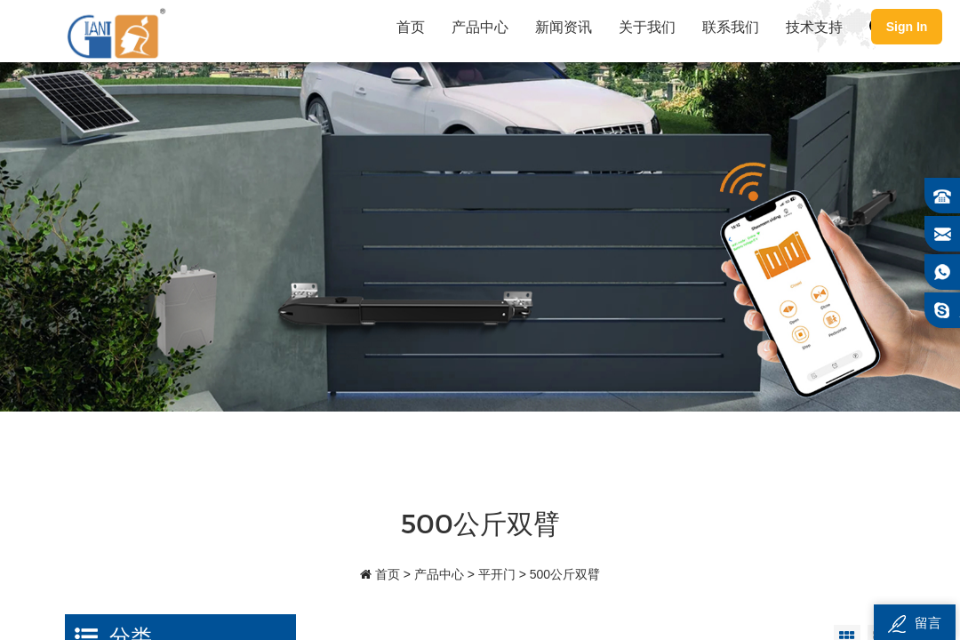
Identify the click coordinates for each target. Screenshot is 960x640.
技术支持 (814, 26)
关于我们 (647, 26)
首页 (410, 26)
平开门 (497, 574)
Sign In (907, 27)
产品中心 (480, 26)
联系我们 (730, 26)
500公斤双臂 (565, 574)
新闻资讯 (563, 26)
